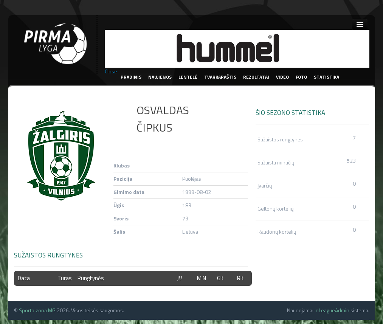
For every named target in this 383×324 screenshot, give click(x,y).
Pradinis (131, 77)
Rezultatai (256, 77)
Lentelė (187, 77)
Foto (301, 77)
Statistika (326, 77)
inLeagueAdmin (332, 310)
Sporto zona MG (37, 310)
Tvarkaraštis (220, 77)
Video (282, 77)
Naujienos (160, 77)
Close (111, 71)
